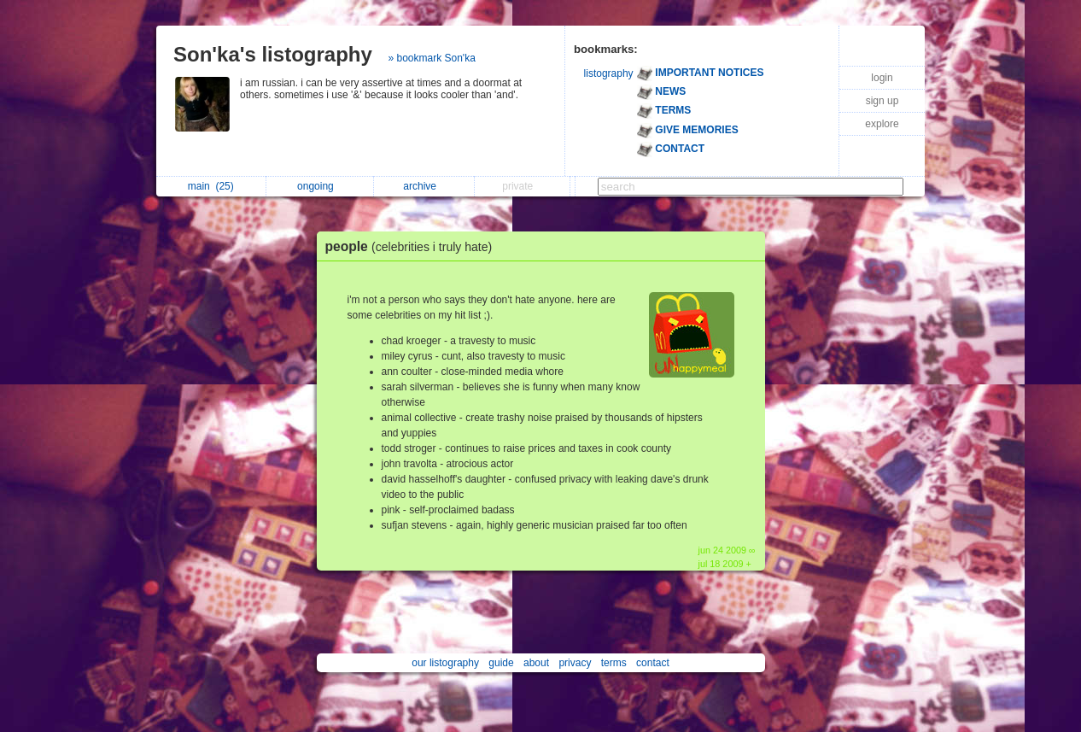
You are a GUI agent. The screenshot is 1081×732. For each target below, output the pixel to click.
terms (614, 663)
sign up (882, 101)
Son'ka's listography (272, 54)
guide (500, 663)
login (881, 78)
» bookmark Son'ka (431, 58)
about (536, 663)
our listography (445, 663)
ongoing (319, 186)
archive (424, 186)
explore (881, 124)
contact (652, 663)
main (211, 186)
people (413, 246)
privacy (574, 663)
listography (609, 73)
